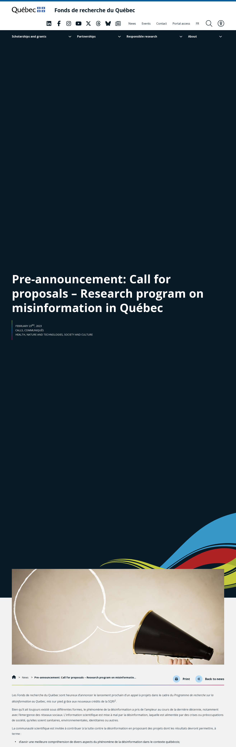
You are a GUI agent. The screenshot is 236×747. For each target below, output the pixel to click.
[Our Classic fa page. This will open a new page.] (49, 23)
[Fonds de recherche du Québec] (94, 10)
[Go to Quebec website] (28, 10)
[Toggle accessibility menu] (221, 23)
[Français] (197, 23)
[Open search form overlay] (209, 23)
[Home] (14, 677)
